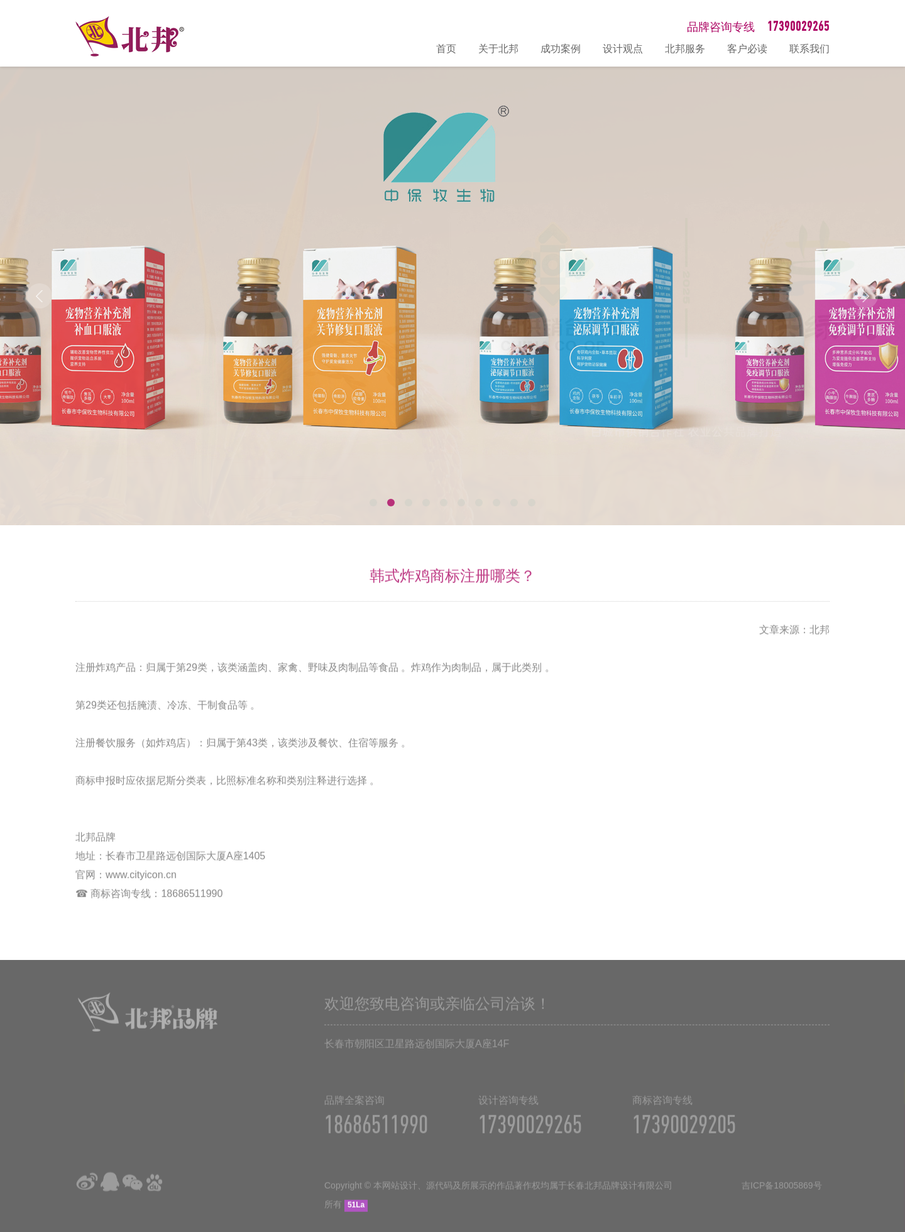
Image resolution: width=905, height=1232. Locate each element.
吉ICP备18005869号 (782, 1193)
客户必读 (747, 48)
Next (865, 295)
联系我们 (809, 48)
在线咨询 (889, 1088)
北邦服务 (685, 48)
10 (531, 502)
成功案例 (560, 48)
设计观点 (623, 48)
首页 (446, 48)
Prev (39, 295)
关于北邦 (498, 48)
